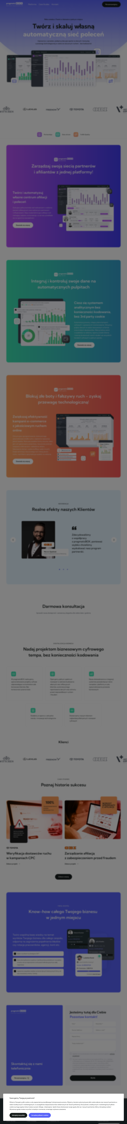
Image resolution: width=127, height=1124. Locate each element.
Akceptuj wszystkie (18, 1115)
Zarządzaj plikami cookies (39, 1115)
